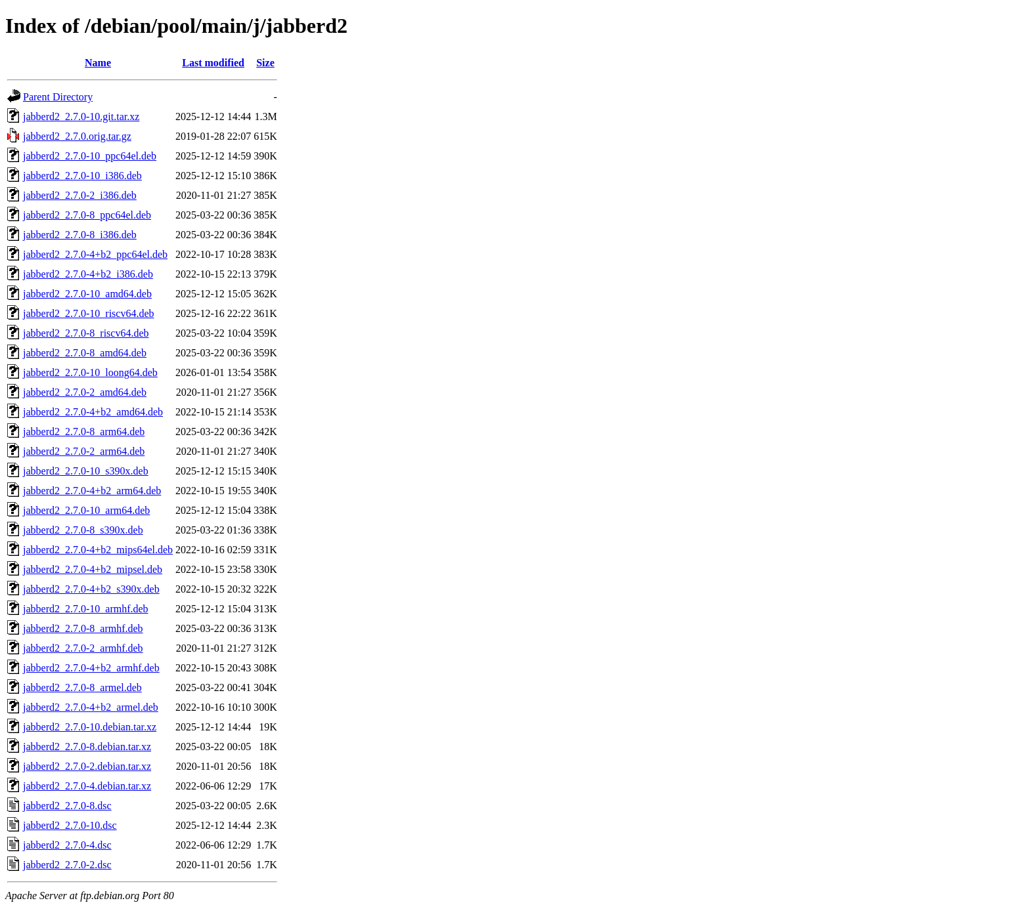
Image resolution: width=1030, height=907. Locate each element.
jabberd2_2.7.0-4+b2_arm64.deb (92, 490)
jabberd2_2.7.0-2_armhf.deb (83, 648)
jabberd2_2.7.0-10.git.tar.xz (81, 116)
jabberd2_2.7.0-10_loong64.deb (90, 372)
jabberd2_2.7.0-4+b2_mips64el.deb (98, 549)
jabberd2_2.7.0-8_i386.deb (80, 234)
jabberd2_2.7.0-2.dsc (67, 864)
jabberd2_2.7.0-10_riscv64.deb (88, 313)
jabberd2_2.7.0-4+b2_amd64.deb (93, 411)
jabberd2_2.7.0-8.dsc (67, 805)
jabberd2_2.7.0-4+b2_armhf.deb (91, 667)
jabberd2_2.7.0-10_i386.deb (82, 175)
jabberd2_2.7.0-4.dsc (67, 845)
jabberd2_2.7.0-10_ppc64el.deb (89, 155)
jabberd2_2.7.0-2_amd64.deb (84, 392)
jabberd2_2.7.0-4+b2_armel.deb (90, 707)
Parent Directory (58, 96)
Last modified (213, 62)
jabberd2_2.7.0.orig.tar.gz (77, 136)
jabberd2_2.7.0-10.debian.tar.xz (89, 726)
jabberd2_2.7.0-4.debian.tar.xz (87, 785)
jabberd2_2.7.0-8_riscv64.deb (86, 333)
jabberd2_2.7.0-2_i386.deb (80, 195)
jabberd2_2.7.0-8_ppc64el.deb (87, 215)
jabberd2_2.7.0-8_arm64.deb (84, 431)
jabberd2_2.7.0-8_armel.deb (82, 687)
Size (265, 62)
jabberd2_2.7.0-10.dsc (70, 825)
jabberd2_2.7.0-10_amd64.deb (87, 293)
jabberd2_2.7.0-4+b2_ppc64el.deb (95, 254)
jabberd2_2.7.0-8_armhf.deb (83, 628)
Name (98, 62)
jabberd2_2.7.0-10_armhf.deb (85, 608)
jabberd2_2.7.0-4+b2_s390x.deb (91, 589)
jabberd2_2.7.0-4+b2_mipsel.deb (92, 569)
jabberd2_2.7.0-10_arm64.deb (86, 510)
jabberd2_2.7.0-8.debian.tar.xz (87, 746)
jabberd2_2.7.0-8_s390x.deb (83, 530)
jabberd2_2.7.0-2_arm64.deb (84, 451)
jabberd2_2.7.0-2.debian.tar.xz (87, 766)
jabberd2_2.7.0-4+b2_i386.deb (88, 274)
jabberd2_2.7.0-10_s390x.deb (85, 470)
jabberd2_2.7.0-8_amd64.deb (84, 352)
